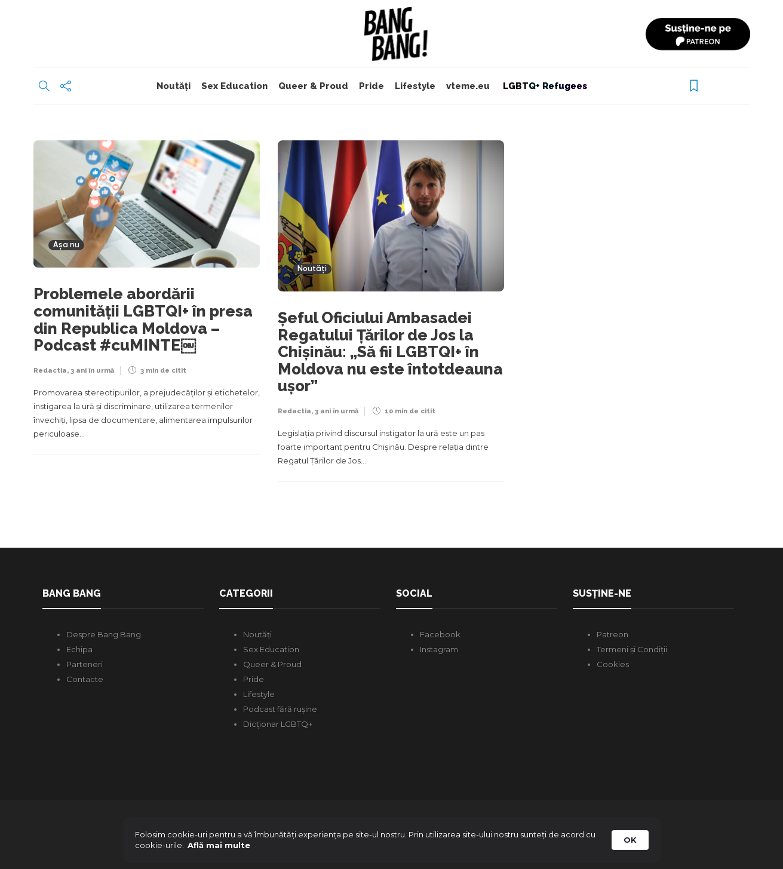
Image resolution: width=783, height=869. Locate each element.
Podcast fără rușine (280, 709)
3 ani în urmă (92, 370)
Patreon (612, 634)
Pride (371, 86)
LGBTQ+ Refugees (543, 86)
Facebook (440, 634)
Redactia (50, 370)
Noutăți (173, 86)
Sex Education (234, 86)
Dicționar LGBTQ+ (277, 724)
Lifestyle (415, 86)
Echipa (79, 649)
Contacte (84, 679)
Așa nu (66, 245)
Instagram (439, 649)
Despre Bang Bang (103, 634)
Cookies (613, 664)
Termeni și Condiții (632, 649)
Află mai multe (219, 845)
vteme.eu (468, 86)
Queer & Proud (313, 86)
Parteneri (84, 664)
